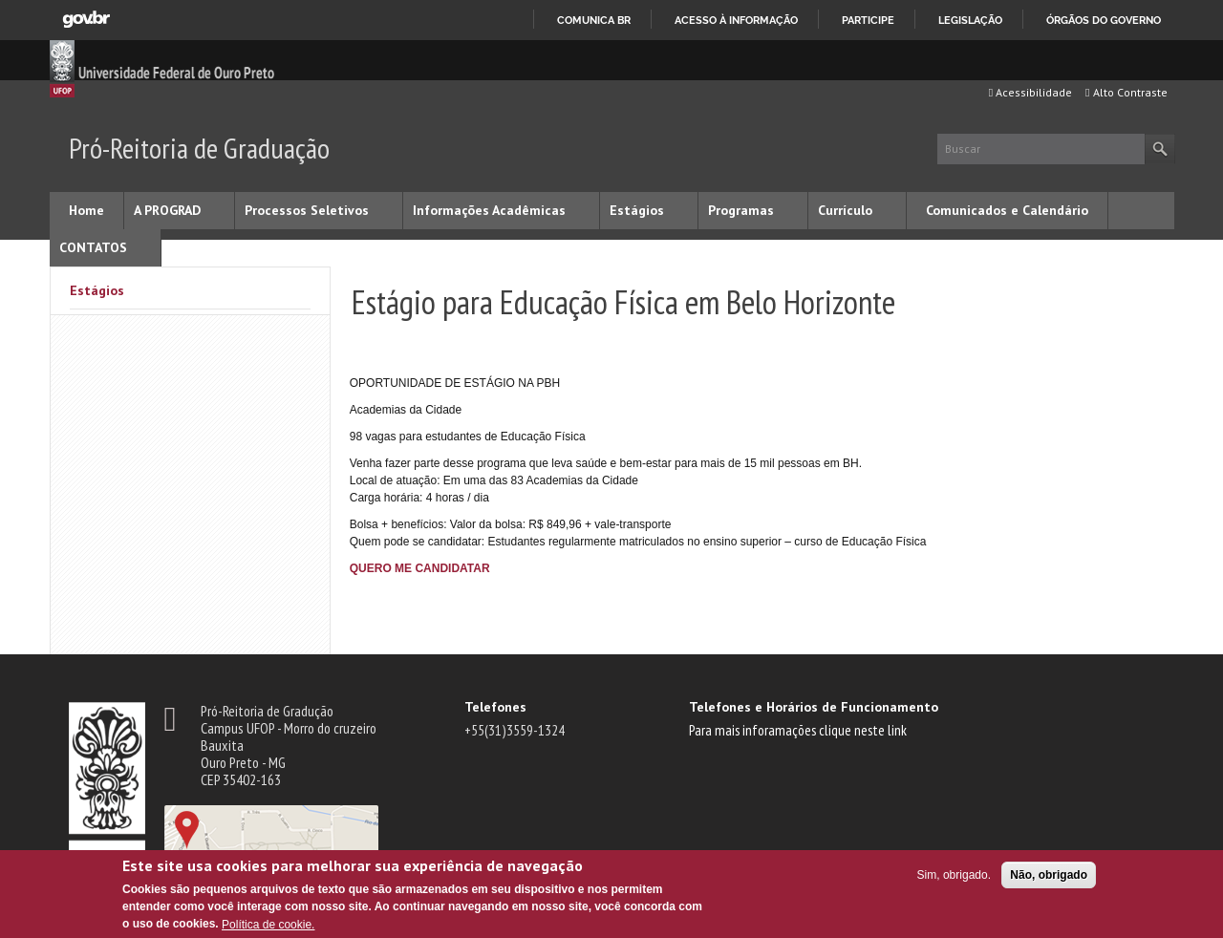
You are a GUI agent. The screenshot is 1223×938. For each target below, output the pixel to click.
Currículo (845, 210)
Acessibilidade (1030, 92)
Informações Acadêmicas (489, 210)
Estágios (637, 210)
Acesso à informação (736, 20)
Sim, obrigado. (954, 875)
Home (86, 210)
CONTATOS (93, 247)
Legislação (970, 20)
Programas (741, 210)
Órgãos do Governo (1103, 20)
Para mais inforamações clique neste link (798, 729)
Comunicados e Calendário (1007, 210)
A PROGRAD (167, 210)
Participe (868, 20)
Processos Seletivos (307, 210)
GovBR (86, 20)
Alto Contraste (1126, 92)
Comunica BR (594, 20)
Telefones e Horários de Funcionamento (813, 706)
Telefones (495, 706)
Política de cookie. (268, 924)
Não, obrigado (1048, 875)
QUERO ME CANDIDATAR (420, 568)
